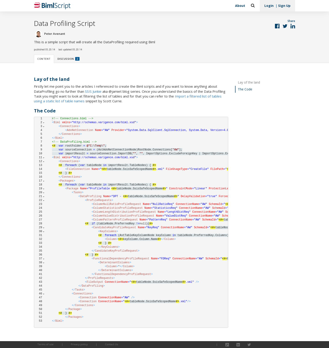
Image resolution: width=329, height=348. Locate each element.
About (240, 5)
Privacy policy (79, 344)
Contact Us (111, 344)
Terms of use (45, 344)
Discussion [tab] (69, 59)
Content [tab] (44, 58)
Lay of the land (249, 82)
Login (269, 5)
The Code (245, 89)
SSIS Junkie (93, 91)
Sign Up (284, 5)
